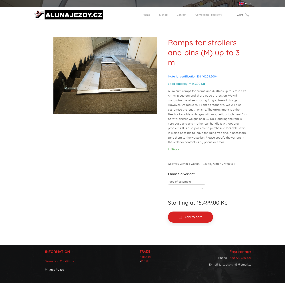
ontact (145, 260)
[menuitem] (137, 14)
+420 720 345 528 (240, 258)
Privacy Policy (54, 270)
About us (145, 256)
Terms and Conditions (60, 261)
